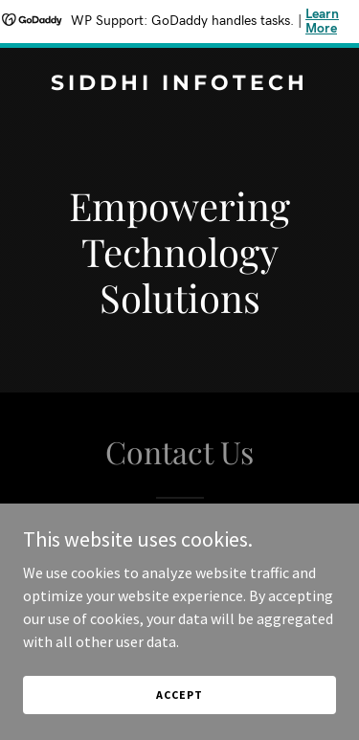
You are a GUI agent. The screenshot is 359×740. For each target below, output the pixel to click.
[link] (179, 84)
